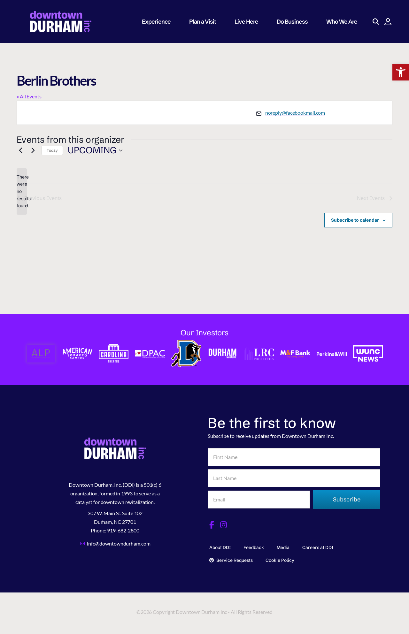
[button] (400, 72)
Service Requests (231, 560)
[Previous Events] (20, 150)
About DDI (220, 547)
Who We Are (344, 21)
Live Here (249, 21)
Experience (159, 21)
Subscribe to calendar (355, 220)
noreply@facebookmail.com (295, 113)
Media (283, 547)
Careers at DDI (317, 547)
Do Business (295, 21)
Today (52, 150)
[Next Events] (33, 150)
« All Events (29, 96)
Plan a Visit (205, 21)
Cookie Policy (280, 560)
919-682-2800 (123, 530)
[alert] (22, 191)
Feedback (253, 547)
